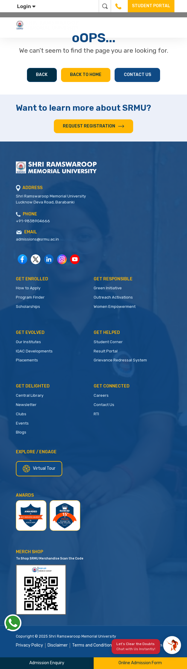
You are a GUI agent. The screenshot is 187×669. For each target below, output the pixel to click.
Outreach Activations (113, 297)
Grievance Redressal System (120, 360)
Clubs (21, 414)
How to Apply (28, 288)
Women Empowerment (115, 306)
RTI (96, 414)
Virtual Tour (39, 468)
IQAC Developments (34, 351)
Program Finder (30, 297)
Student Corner (108, 342)
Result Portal (106, 351)
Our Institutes (28, 342)
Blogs (21, 432)
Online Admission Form (140, 662)
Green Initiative (108, 288)
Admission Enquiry (46, 662)
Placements (27, 360)
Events (22, 423)
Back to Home (85, 74)
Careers (101, 395)
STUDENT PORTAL (151, 5)
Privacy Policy (29, 645)
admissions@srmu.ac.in (37, 239)
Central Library (29, 395)
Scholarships (28, 306)
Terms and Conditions (93, 645)
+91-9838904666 (33, 221)
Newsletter (26, 404)
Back (42, 74)
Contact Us (137, 74)
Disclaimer (58, 645)
